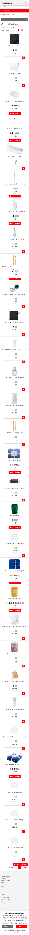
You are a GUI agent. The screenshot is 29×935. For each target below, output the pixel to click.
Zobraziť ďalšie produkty (20, 864)
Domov (3, 14)
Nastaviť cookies (14, 933)
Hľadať (14, 19)
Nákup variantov (14, 113)
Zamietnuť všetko (7, 926)
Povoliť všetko (21, 926)
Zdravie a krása (11, 14)
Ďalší (25, 867)
